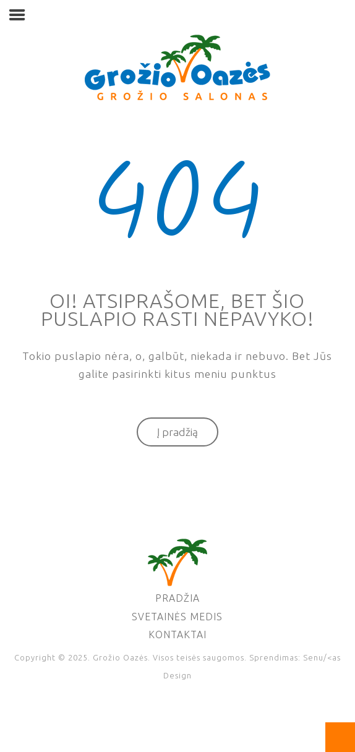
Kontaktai (177, 634)
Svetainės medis (177, 616)
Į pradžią (177, 432)
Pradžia (177, 598)
